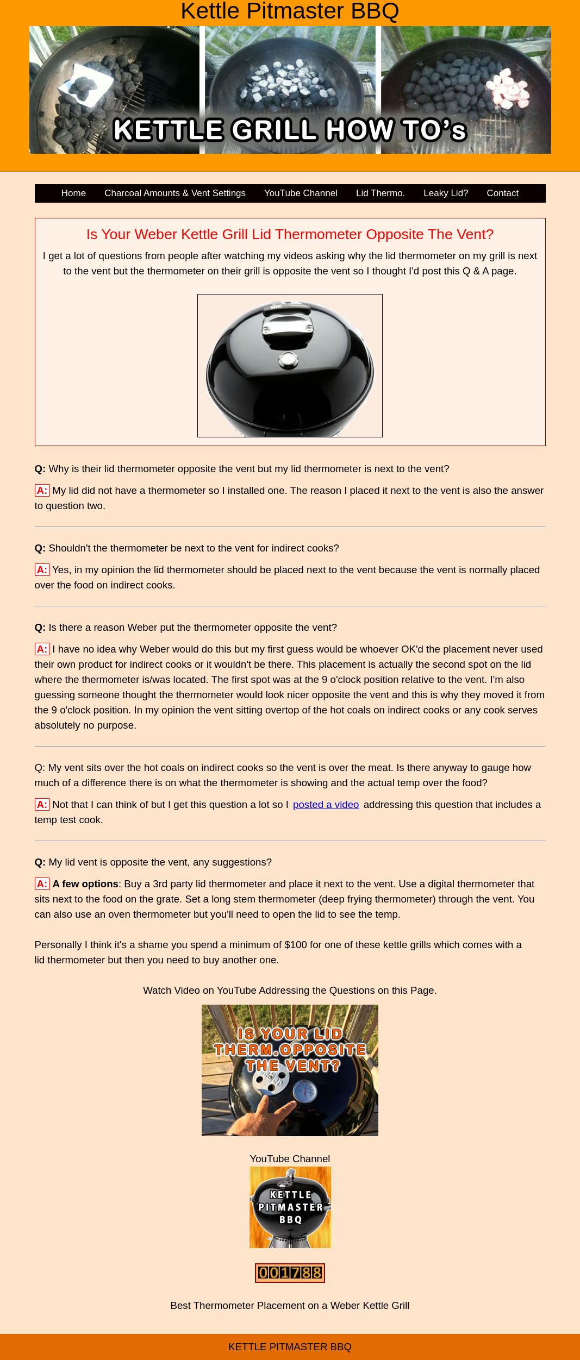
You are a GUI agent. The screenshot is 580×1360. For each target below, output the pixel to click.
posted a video (326, 804)
